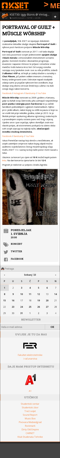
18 (30, 300)
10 (21, 294)
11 (30, 294)
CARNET (30, 433)
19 (38, 300)
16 (13, 300)
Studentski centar (30, 403)
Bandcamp (30, 93)
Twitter (16, 251)
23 (13, 306)
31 (21, 313)
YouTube (41, 93)
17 (21, 300)
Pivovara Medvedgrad (30, 422)
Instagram (18, 93)
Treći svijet (30, 411)
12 (38, 294)
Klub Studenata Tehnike (30, 436)
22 (4, 306)
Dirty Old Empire (30, 429)
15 (4, 300)
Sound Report (30, 414)
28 (55, 306)
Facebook (6, 93)
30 (13, 313)
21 (55, 300)
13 (47, 294)
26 (38, 306)
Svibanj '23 (30, 274)
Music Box (30, 418)
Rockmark (30, 425)
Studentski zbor (30, 407)
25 (30, 306)
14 (55, 294)
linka (4, 160)
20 (47, 300)
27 (47, 306)
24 (21, 306)
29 (4, 313)
